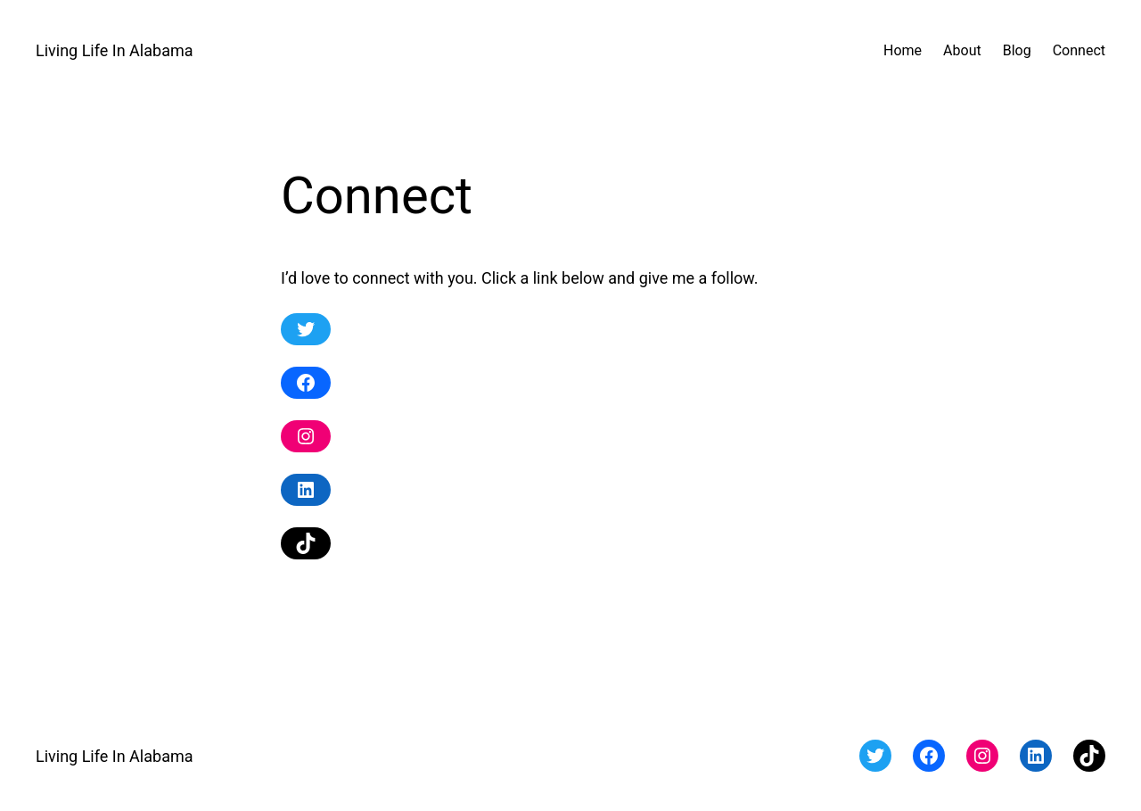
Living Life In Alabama (114, 50)
